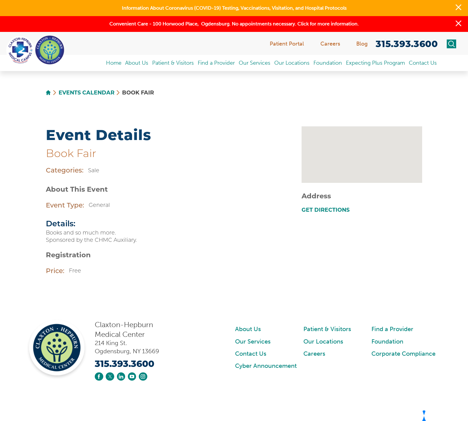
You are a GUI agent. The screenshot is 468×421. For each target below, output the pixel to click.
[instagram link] (143, 376)
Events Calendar (86, 93)
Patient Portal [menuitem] (287, 43)
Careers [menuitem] (330, 43)
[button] (458, 8)
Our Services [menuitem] (254, 63)
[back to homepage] (48, 92)
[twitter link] (110, 376)
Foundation (387, 341)
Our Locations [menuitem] (291, 63)
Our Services (253, 341)
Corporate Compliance (403, 353)
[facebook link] (99, 376)
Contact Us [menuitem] (423, 63)
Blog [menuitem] (362, 43)
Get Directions (326, 210)
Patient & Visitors (327, 329)
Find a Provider (392, 329)
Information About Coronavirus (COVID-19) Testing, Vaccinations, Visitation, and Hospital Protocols (234, 8)
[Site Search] (451, 43)
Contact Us (250, 353)
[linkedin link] (121, 376)
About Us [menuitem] (136, 63)
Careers (314, 353)
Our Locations (323, 341)
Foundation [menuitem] (327, 63)
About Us (248, 329)
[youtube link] (132, 376)
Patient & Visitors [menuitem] (173, 63)
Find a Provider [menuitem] (216, 63)
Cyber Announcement (266, 365)
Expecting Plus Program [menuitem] (375, 63)
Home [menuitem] (113, 63)
